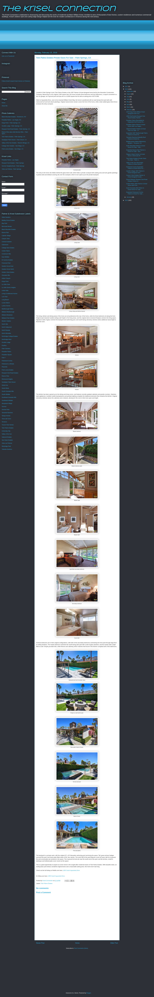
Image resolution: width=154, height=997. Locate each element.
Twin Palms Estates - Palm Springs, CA (13, 136)
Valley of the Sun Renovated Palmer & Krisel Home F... (134, 163)
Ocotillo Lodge (6, 342)
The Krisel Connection (59, 9)
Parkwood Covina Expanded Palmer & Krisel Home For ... (135, 167)
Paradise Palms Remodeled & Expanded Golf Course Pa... (135, 121)
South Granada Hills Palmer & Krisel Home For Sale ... (135, 188)
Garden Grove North (8, 269)
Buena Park (5, 232)
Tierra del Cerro (6, 418)
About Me (4, 106)
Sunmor (4, 406)
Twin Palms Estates (46, 883)
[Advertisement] (64, 34)
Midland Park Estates (8, 318)
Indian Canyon (6, 278)
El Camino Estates (7, 260)
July (128, 96)
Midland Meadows (7, 315)
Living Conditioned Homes (9, 293)
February (129, 109)
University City (6, 431)
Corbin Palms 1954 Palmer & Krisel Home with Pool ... (136, 184)
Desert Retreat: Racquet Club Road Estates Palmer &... (136, 180)
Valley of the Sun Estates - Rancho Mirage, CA (15, 143)
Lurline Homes (6, 306)
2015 (126, 200)
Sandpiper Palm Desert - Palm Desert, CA (14, 140)
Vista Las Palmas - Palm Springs (11, 169)
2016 (126, 89)
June (128, 99)
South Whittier (6, 394)
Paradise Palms (6, 351)
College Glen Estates (8, 248)
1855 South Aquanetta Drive (71, 870)
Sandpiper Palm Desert (9, 382)
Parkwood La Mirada (8, 364)
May (128, 102)
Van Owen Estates (7, 440)
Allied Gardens (6, 217)
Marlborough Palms (7, 309)
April (128, 104)
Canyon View (6, 238)
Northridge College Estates (10, 336)
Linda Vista (5, 290)
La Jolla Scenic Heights (9, 287)
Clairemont (5, 244)
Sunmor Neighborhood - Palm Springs (13, 166)
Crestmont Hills (6, 254)
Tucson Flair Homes (8, 425)
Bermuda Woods (7, 226)
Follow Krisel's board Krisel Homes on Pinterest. (16, 81)
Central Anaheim (7, 241)
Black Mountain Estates (9, 229)
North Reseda (6, 330)
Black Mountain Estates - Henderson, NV (14, 117)
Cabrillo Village (6, 235)
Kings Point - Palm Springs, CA (11, 123)
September (130, 91)
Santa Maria (5, 388)
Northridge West (6, 339)
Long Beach (5, 299)
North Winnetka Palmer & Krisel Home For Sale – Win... (135, 146)
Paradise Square (7, 354)
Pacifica (4, 345)
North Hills (5, 324)
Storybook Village (7, 403)
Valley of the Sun (7, 434)
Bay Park (4, 223)
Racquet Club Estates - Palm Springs (13, 163)
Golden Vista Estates (8, 272)
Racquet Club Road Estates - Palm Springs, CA (16, 129)
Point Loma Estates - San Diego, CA (12, 149)
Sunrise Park (5, 409)
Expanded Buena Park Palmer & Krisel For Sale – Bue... (135, 150)
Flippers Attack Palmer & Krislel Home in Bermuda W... (135, 155)
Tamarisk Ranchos (7, 412)
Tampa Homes (6, 415)
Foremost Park (6, 263)
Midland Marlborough (8, 312)
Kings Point (5, 281)
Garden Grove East (7, 266)
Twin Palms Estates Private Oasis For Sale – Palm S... (136, 159)
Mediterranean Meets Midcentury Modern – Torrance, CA (136, 142)
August (129, 94)
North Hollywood (6, 327)
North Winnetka (6, 333)
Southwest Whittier (7, 400)
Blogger (88, 993)
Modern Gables (6, 321)
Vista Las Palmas (7, 443)
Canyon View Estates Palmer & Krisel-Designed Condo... (135, 176)
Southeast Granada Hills (9, 397)
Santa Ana (5, 385)
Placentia (4, 367)
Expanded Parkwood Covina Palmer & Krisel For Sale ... (135, 193)
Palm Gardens (6, 348)
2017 (126, 86)
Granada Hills (6, 275)
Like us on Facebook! (8, 56)
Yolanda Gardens (7, 449)
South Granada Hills (8, 391)
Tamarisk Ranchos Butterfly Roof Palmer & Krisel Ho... (136, 138)
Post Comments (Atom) (81, 948)
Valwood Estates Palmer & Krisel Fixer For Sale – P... (136, 129)
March (129, 107)
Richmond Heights (7, 379)
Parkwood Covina (7, 360)
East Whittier (5, 257)
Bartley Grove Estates (8, 220)
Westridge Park (6, 446)
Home (77, 943)
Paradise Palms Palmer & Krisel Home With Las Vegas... (135, 125)
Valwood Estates (7, 437)
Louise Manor (6, 303)
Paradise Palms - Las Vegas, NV (11, 120)
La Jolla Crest (6, 284)
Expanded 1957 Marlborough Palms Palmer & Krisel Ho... (136, 133)
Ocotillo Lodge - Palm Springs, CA (12, 126)
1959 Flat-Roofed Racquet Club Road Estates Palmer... (135, 117)
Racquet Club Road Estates (10, 373)
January (129, 197)
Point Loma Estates (7, 370)
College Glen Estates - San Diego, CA (13, 146)
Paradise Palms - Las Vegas (10, 160)
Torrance (4, 422)
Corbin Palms (6, 251)
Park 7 (4, 357)
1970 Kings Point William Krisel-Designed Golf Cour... (135, 112)
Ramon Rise (5, 376)
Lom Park (4, 296)
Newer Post (40, 943)
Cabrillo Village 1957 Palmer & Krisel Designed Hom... (135, 171)
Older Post (114, 943)
